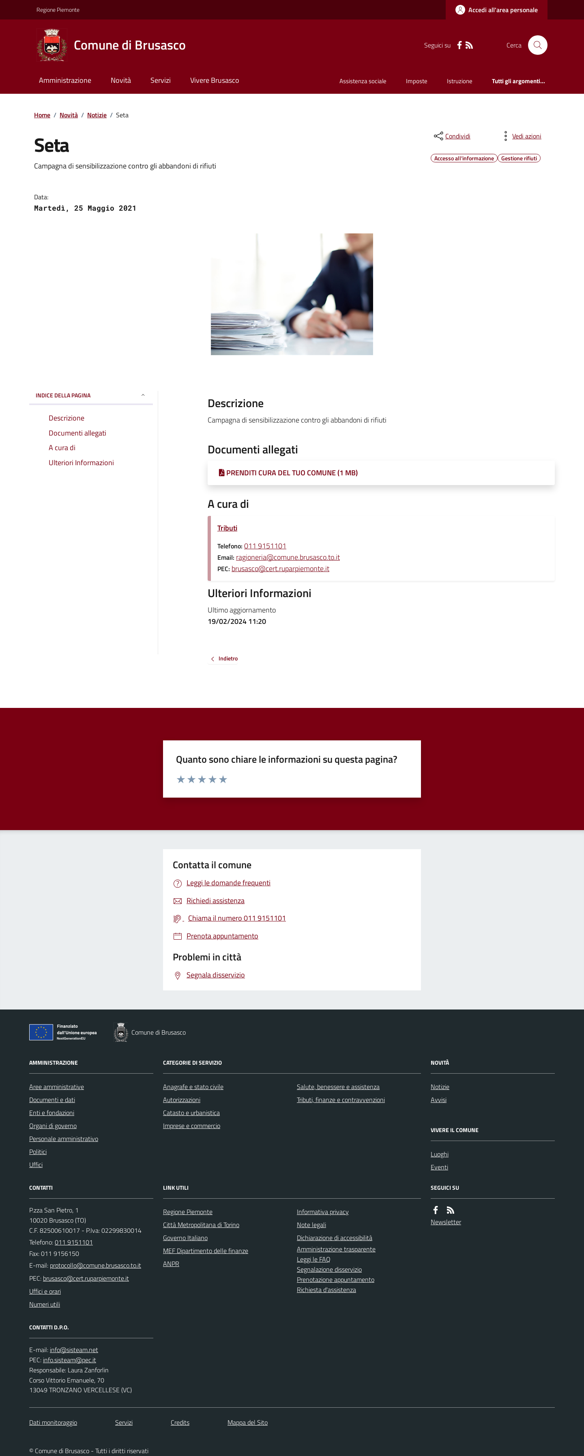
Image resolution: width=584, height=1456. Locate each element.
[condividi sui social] (451, 135)
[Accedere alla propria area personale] (497, 9)
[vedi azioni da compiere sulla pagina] (520, 135)
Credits (180, 1422)
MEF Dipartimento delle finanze (205, 1250)
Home (42, 115)
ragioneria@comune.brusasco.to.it (288, 557)
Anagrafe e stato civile (193, 1086)
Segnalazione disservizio (329, 1269)
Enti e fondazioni (51, 1112)
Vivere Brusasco (214, 80)
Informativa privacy (323, 1212)
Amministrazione (65, 80)
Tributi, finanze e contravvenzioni (341, 1099)
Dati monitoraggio (53, 1422)
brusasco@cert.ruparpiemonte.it (280, 568)
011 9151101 (265, 545)
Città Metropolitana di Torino (201, 1225)
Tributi (227, 527)
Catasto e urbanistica (191, 1112)
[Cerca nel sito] (535, 45)
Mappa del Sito (248, 1422)
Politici (38, 1151)
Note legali (311, 1225)
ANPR (171, 1263)
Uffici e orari (45, 1291)
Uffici (36, 1164)
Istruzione (459, 81)
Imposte (416, 81)
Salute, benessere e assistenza (338, 1086)
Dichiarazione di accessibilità (334, 1237)
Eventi (439, 1167)
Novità (121, 80)
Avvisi (439, 1099)
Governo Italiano (185, 1237)
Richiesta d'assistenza (326, 1289)
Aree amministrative (56, 1086)
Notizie (97, 115)
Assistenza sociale (362, 81)
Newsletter (446, 1222)
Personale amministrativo (63, 1138)
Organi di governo (53, 1125)
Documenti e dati (52, 1099)
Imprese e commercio (191, 1125)
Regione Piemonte (57, 9)
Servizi (160, 80)
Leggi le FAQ (314, 1259)
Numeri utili (44, 1304)
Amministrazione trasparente (336, 1249)
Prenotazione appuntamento (335, 1279)
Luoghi (440, 1154)
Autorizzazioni (181, 1099)
